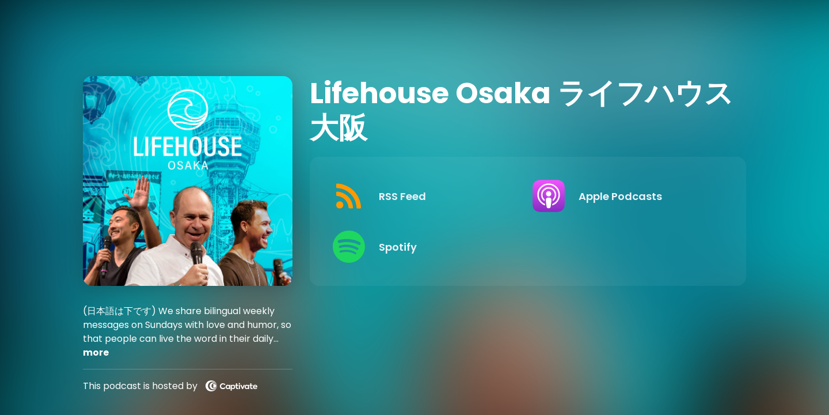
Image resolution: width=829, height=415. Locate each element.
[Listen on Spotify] (423, 246)
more (96, 352)
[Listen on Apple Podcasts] (623, 196)
